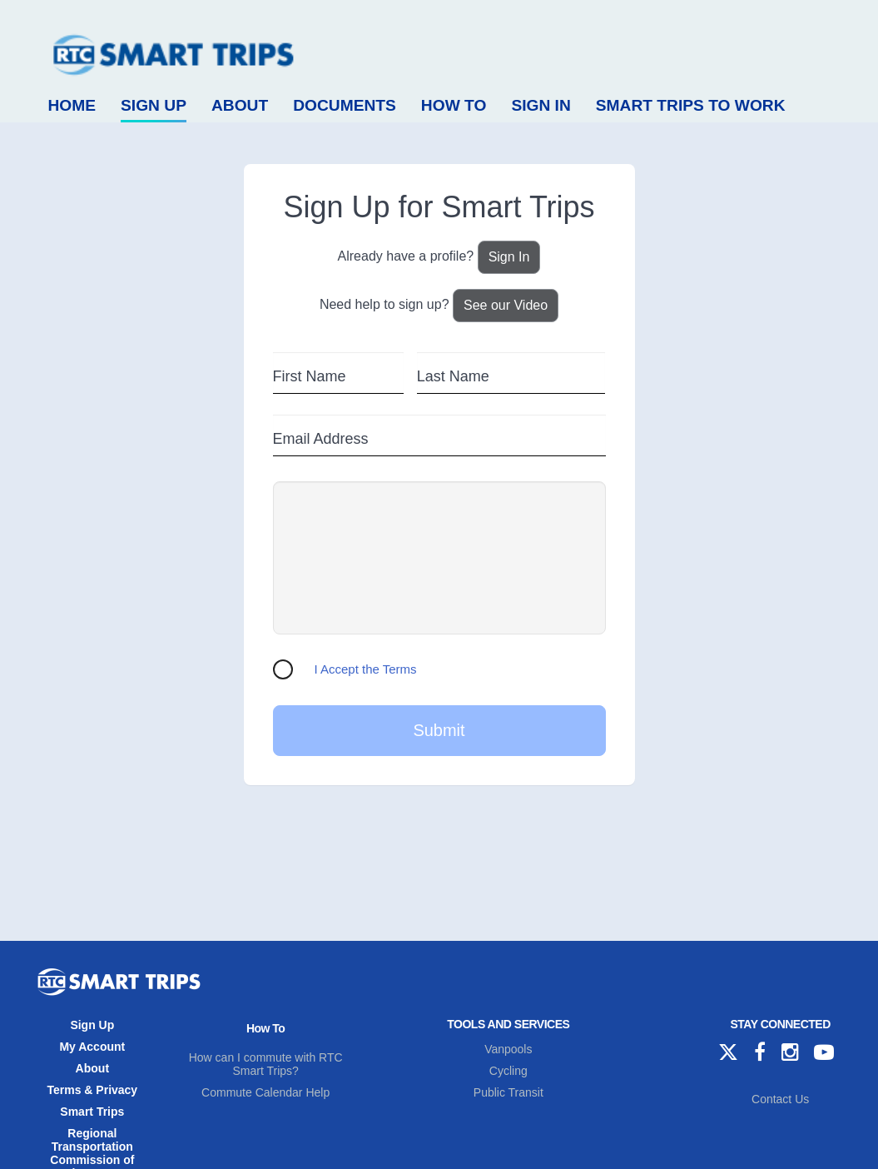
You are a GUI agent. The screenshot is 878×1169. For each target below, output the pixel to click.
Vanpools (508, 1049)
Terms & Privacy (92, 1090)
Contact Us (780, 1099)
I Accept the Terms (366, 669)
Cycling (508, 1070)
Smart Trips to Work (691, 105)
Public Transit (508, 1092)
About (239, 105)
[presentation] (439, 558)
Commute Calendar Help (265, 1092)
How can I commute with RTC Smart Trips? (266, 1064)
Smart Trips (92, 1111)
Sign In (540, 105)
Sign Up (153, 105)
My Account (92, 1046)
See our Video (506, 305)
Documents (344, 105)
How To (454, 105)
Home (72, 105)
